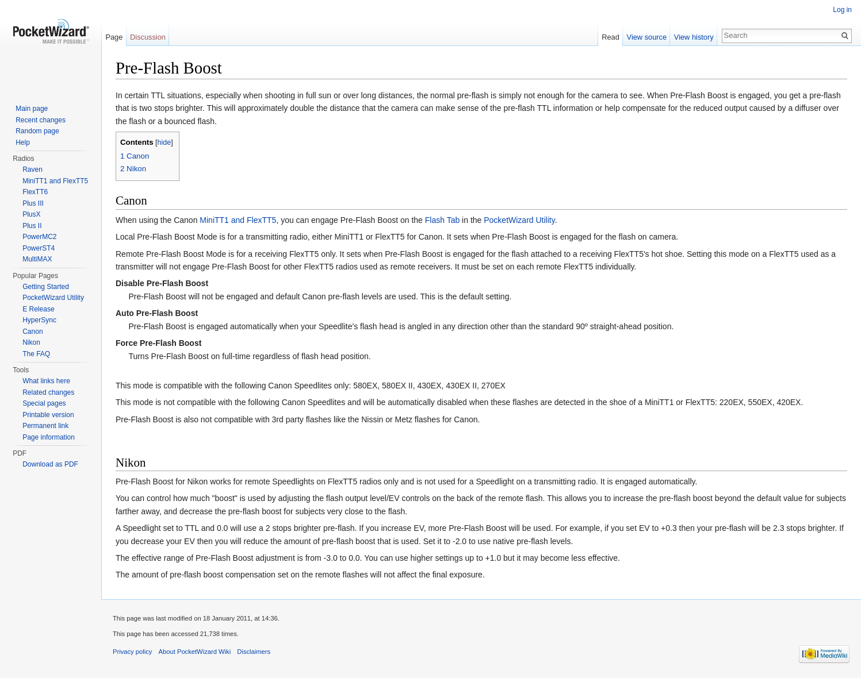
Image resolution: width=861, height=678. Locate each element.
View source (647, 37)
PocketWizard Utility (519, 220)
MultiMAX (37, 259)
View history (694, 37)
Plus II (31, 226)
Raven (32, 169)
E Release (38, 309)
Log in (842, 10)
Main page (32, 109)
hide (164, 142)
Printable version (48, 415)
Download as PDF (50, 464)
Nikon (31, 342)
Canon (32, 332)
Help (23, 142)
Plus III (33, 203)
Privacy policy (132, 651)
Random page (37, 131)
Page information (48, 437)
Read (610, 37)
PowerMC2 (39, 237)
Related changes (48, 392)
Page (114, 37)
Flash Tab (442, 220)
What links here (46, 381)
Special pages (44, 403)
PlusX (31, 214)
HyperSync (39, 320)
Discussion (148, 37)
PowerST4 (38, 248)
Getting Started (45, 287)
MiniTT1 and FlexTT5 (238, 220)
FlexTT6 (35, 192)
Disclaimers (253, 651)
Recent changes (41, 120)
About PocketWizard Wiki (195, 651)
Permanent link (45, 426)
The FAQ (36, 354)
